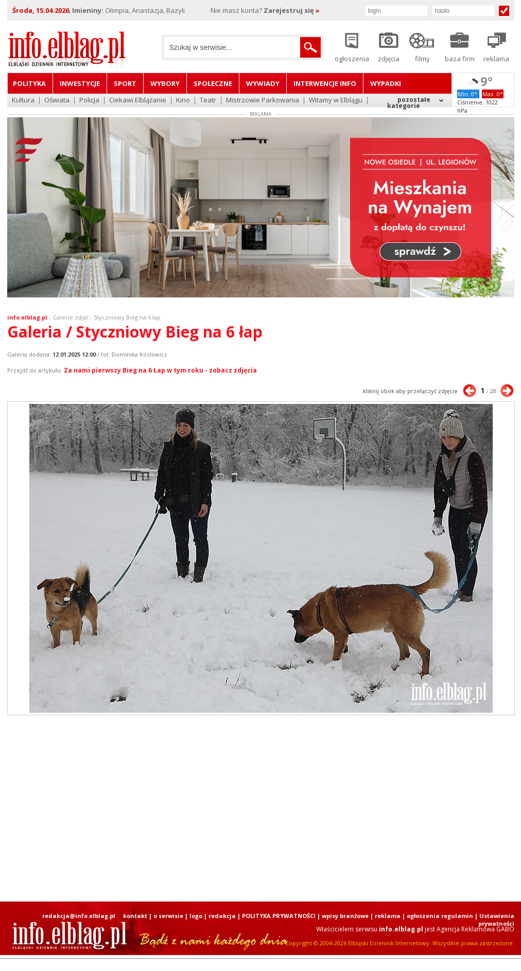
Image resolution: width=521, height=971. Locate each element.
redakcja (222, 916)
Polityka (29, 83)
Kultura (23, 100)
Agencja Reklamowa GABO (475, 929)
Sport (125, 83)
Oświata (57, 100)
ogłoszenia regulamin (440, 916)
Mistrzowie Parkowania (262, 100)
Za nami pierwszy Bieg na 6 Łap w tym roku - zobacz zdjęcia (160, 370)
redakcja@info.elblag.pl (78, 916)
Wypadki (385, 83)
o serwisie (168, 916)
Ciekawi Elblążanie (137, 100)
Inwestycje (80, 83)
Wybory (165, 83)
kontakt (135, 916)
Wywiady (263, 83)
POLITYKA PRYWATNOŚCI (279, 916)
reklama (388, 916)
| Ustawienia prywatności (494, 919)
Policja (89, 100)
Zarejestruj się (292, 10)
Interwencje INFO (324, 83)
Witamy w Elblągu (335, 100)
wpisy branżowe (345, 916)
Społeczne (213, 83)
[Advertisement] (195, 808)
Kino (183, 100)
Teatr (208, 100)
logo (195, 916)
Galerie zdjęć (71, 317)
